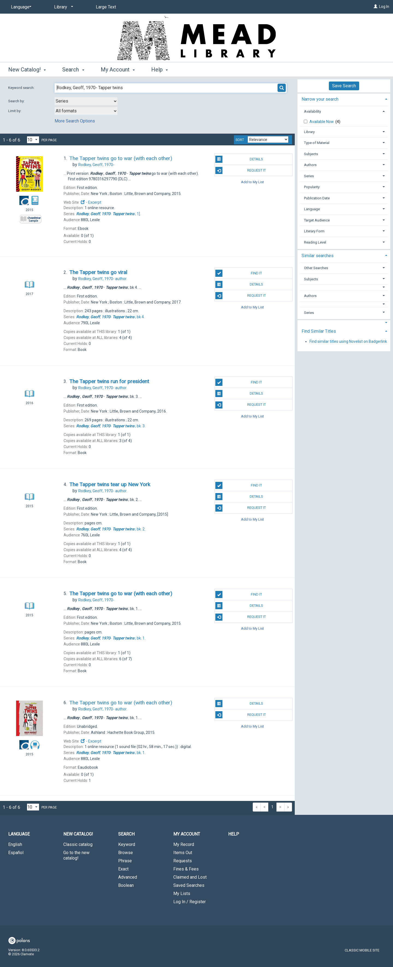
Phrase (125, 860)
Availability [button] (312, 111)
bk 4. (110, 317)
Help (233, 834)
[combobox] (86, 101)
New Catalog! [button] (27, 69)
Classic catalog (78, 844)
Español (15, 852)
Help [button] (159, 69)
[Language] (20, 7)
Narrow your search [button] (320, 99)
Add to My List (252, 182)
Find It (238, 273)
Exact (123, 869)
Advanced (127, 877)
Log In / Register (189, 901)
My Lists (181, 893)
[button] (344, 287)
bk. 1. (110, 638)
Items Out (182, 852)
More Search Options (75, 121)
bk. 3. (110, 426)
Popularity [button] (312, 187)
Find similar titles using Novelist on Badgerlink (348, 341)
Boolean (126, 885)
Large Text (106, 7)
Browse (125, 852)
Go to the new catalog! (76, 855)
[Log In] (375, 6)
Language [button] (312, 209)
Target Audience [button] (317, 220)
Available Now (322, 121)
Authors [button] (310, 165)
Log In (384, 6)
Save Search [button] (344, 85)
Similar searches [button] (318, 255)
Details (239, 159)
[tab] (343, 98)
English (15, 844)
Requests (182, 860)
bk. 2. (110, 529)
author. (102, 279)
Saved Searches (188, 885)
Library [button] (309, 132)
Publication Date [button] (317, 198)
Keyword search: (21, 88)
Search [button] (73, 69)
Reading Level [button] (315, 242)
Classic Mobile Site (362, 950)
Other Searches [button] (316, 268)
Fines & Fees (186, 869)
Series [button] (309, 176)
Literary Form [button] (314, 231)
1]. (108, 214)
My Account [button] (118, 69)
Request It (240, 170)
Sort (240, 140)
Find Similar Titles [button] (319, 331)
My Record (183, 844)
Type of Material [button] (316, 143)
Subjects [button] (311, 154)
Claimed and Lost (190, 877)
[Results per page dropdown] (33, 139)
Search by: (16, 101)
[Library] (62, 7)
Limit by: (15, 111)
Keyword (126, 844)
